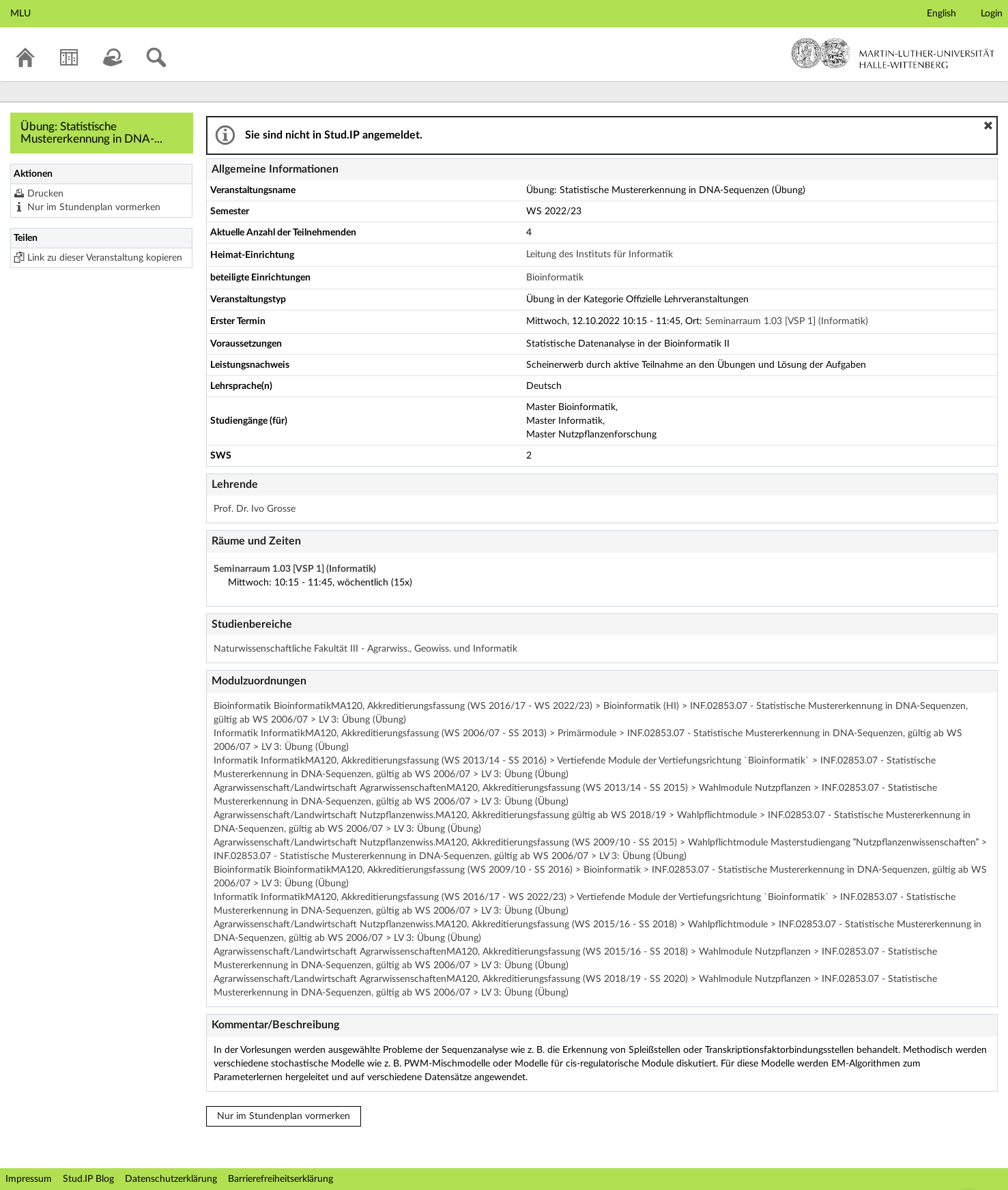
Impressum (28, 1179)
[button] (988, 125)
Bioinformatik (555, 277)
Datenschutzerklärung (171, 1179)
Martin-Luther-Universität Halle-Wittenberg (893, 53)
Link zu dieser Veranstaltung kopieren (104, 258)
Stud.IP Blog (88, 1179)
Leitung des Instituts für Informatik (599, 254)
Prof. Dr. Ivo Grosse (255, 509)
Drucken (45, 194)
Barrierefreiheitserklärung (280, 1179)
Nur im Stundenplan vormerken (93, 207)
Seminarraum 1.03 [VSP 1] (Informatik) (786, 321)
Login (992, 13)
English (941, 13)
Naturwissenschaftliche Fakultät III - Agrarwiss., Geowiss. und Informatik (365, 649)
